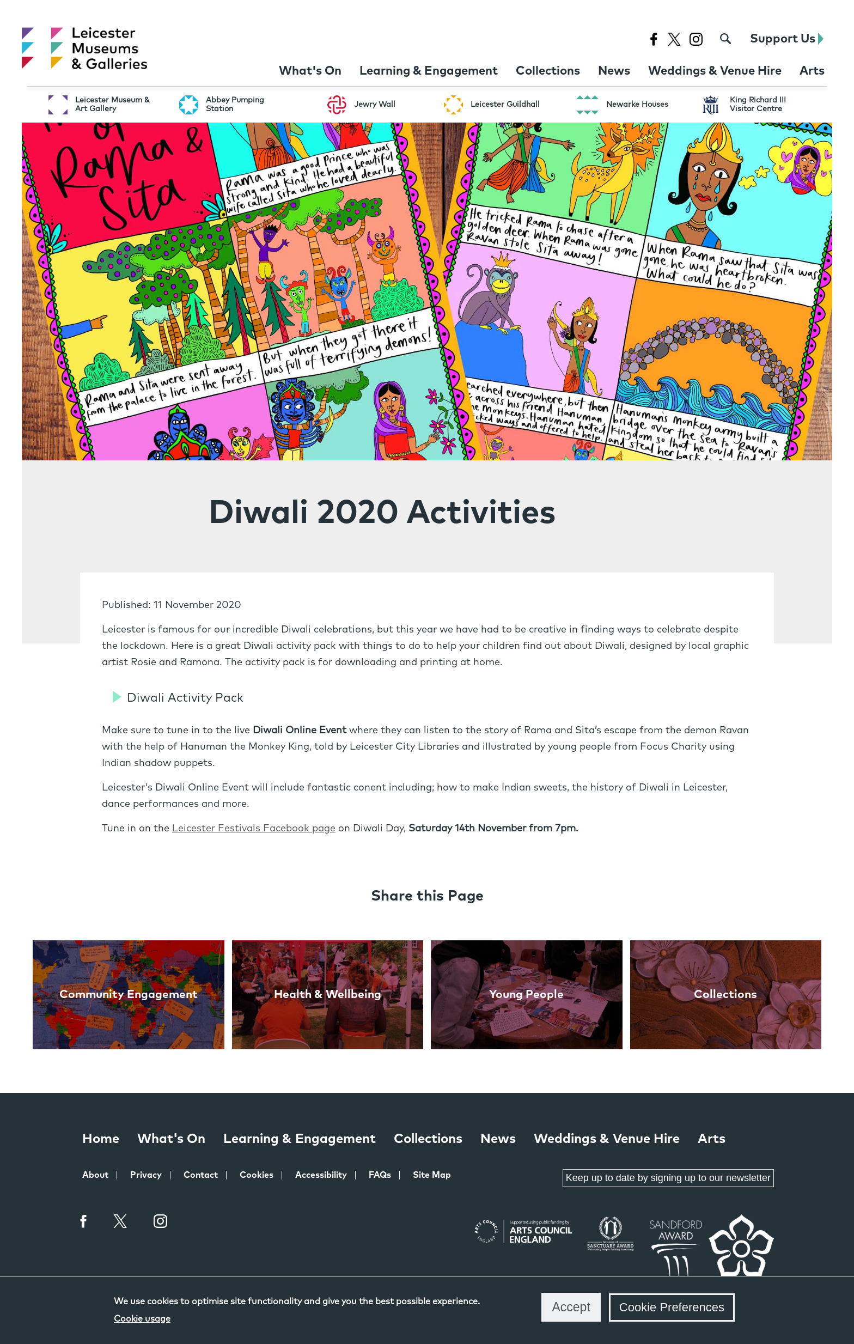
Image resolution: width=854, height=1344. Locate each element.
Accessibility (321, 1175)
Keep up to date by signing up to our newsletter (668, 1177)
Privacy (146, 1175)
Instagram (160, 1222)
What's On (171, 1139)
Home (100, 1139)
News (498, 1139)
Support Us (786, 39)
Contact (201, 1175)
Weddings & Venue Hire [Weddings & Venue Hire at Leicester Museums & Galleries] (607, 1139)
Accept (571, 1307)
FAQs (380, 1175)
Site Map (432, 1175)
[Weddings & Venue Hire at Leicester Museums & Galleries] (714, 71)
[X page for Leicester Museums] (674, 39)
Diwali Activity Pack (185, 698)
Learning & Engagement (299, 1139)
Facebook (84, 1221)
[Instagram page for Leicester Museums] (696, 39)
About (95, 1175)
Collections (428, 1139)
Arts (711, 1139)
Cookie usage (142, 1319)
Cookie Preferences (671, 1307)
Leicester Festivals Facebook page (253, 829)
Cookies (256, 1175)
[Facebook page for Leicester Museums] (653, 39)
